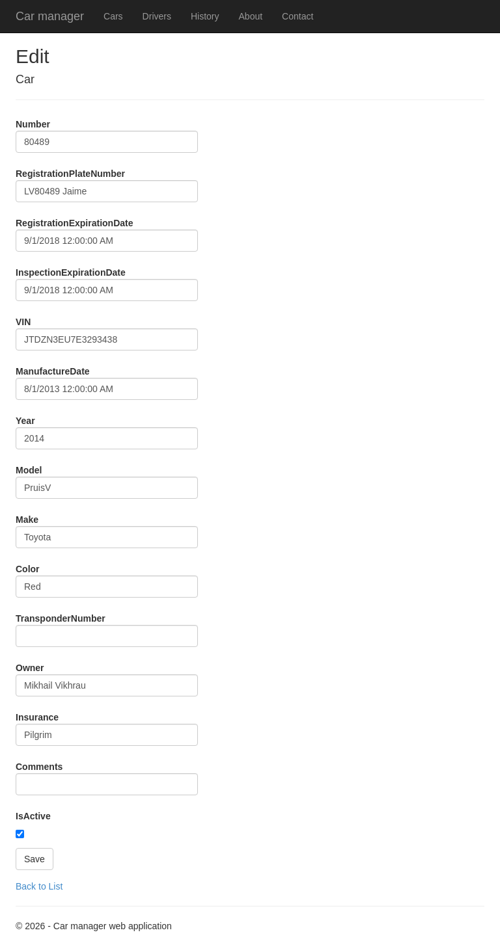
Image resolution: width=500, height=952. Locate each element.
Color (28, 569)
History (205, 16)
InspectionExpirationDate (71, 272)
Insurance (37, 717)
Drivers (157, 16)
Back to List (39, 886)
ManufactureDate (53, 371)
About (251, 16)
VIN (23, 322)
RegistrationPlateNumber (70, 173)
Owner (30, 668)
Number (33, 124)
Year (25, 421)
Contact (297, 16)
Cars (113, 16)
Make (27, 519)
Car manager (50, 16)
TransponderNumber (60, 618)
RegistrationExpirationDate (74, 223)
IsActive (33, 816)
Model (29, 470)
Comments (39, 766)
